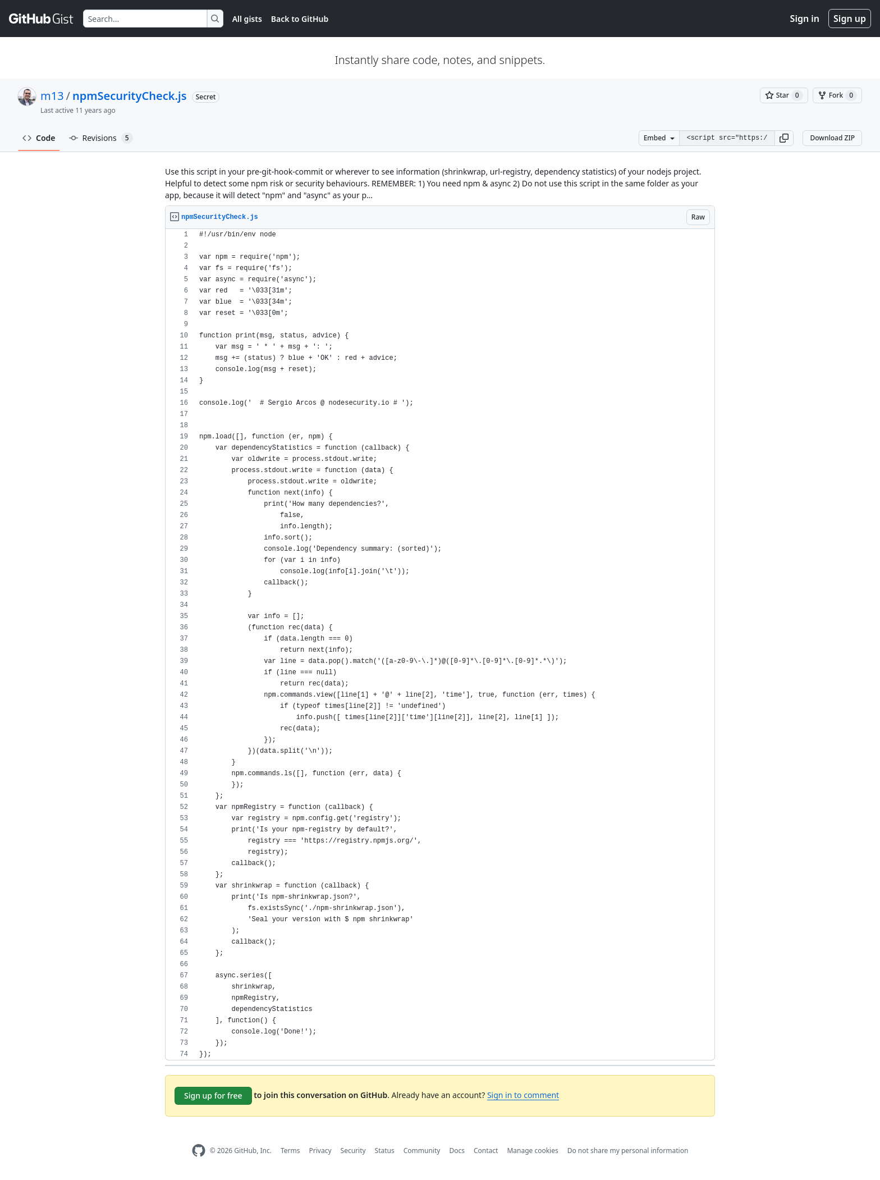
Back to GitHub (299, 18)
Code (39, 137)
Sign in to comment (523, 1095)
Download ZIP (832, 138)
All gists (247, 18)
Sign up (849, 18)
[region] (440, 644)
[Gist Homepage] (41, 18)
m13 (52, 95)
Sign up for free (213, 1095)
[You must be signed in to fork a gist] (837, 95)
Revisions (101, 138)
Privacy (320, 1150)
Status (385, 1150)
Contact (486, 1150)
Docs (457, 1150)
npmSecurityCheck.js (129, 95)
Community (422, 1150)
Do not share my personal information (628, 1150)
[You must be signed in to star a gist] (784, 95)
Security (353, 1150)
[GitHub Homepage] (198, 1151)
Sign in (804, 18)
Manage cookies (532, 1150)
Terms (290, 1150)
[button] (784, 138)
